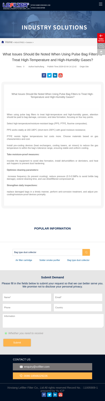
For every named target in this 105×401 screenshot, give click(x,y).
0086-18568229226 (34, 375)
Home (8, 42)
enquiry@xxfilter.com (34, 366)
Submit (17, 342)
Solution (29, 42)
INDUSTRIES (19, 42)
